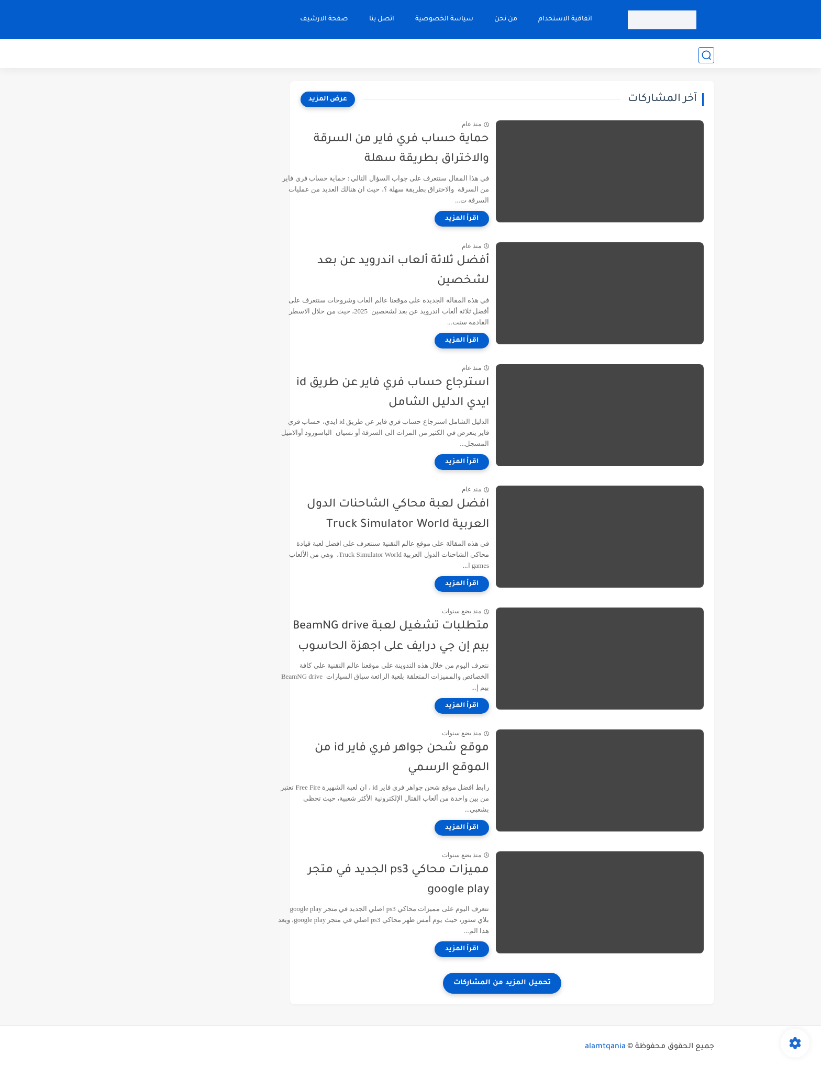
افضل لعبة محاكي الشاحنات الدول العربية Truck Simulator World (421, 515)
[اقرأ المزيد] (485, 219)
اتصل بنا (380, 19)
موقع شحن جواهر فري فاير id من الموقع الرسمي (425, 759)
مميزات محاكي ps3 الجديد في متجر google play (422, 880)
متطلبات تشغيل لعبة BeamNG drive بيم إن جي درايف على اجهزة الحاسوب (414, 637)
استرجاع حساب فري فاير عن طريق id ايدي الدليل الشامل (416, 393)
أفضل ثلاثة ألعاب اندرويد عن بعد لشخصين (427, 271)
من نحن (504, 19)
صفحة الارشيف (323, 19)
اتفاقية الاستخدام (564, 19)
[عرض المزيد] (328, 99)
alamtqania (605, 1047)
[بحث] (706, 55)
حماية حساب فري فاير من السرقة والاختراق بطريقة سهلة (425, 149)
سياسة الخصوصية (443, 19)
